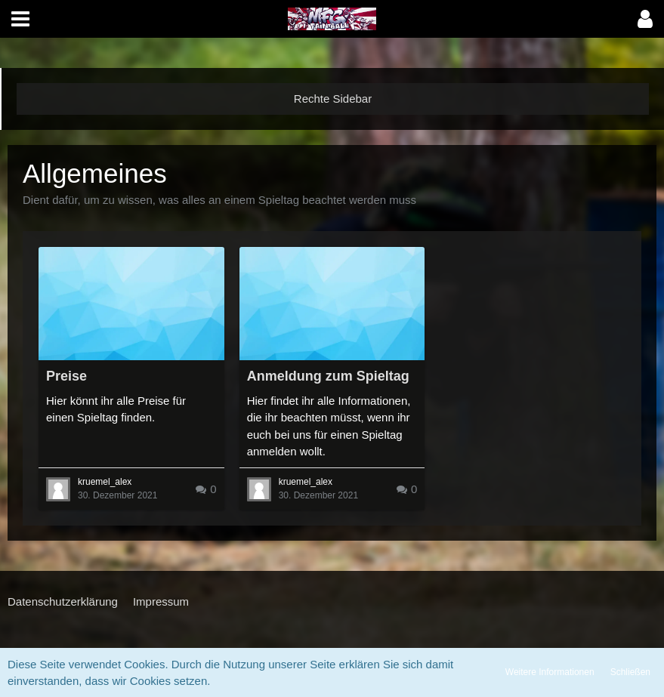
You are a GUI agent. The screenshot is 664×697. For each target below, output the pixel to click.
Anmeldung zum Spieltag (328, 376)
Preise (66, 376)
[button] (20, 19)
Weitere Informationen (550, 672)
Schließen (630, 672)
